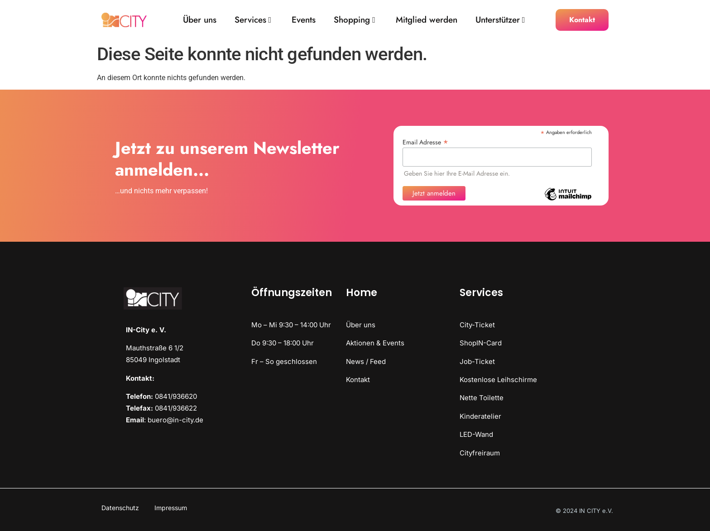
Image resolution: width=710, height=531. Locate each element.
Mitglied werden (426, 20)
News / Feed (366, 361)
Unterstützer (500, 20)
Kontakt (358, 379)
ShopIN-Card (481, 343)
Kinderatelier (480, 416)
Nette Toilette (482, 397)
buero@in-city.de (175, 420)
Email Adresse (425, 141)
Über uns (199, 20)
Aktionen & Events (375, 343)
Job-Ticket (477, 361)
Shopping (354, 20)
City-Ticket (477, 325)
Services (253, 20)
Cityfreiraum (480, 453)
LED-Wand (476, 434)
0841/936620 (176, 396)
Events (304, 20)
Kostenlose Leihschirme (498, 379)
